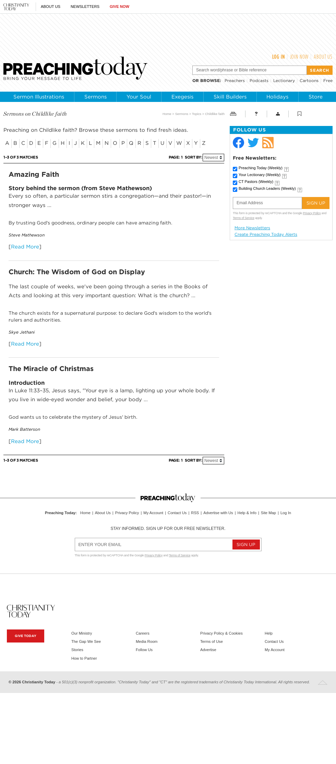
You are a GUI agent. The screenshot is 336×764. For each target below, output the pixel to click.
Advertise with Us (218, 513)
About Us (50, 6)
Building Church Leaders (267, 188)
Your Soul (139, 97)
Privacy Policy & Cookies (221, 633)
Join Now (299, 56)
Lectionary (284, 80)
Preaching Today (261, 168)
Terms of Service (243, 218)
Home (167, 114)
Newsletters (85, 6)
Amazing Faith (34, 174)
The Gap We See (86, 641)
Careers (142, 633)
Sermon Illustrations (38, 97)
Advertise (208, 650)
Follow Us (144, 650)
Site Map (268, 513)
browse (210, 80)
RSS (195, 513)
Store (316, 97)
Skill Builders (230, 97)
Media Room (146, 641)
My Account (153, 513)
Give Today (25, 636)
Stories (77, 650)
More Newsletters (252, 227)
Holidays (277, 97)
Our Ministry (81, 633)
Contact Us (177, 513)
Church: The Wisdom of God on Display (77, 272)
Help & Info (247, 513)
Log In (278, 56)
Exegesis (182, 97)
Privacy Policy (312, 213)
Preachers (235, 80)
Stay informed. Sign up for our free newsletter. (167, 528)
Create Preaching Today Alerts (266, 234)
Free (328, 80)
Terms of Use (211, 641)
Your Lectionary (259, 175)
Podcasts (259, 80)
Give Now (119, 6)
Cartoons (309, 80)
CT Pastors (256, 182)
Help (269, 633)
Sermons (95, 97)
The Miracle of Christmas (51, 368)
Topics (196, 114)
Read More (25, 246)
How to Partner (84, 658)
